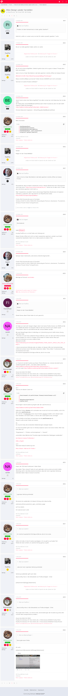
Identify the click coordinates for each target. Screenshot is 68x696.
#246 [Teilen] (64, 146)
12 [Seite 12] (9, 15)
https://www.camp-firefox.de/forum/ (36, 187)
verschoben (31, 277)
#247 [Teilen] (64, 168)
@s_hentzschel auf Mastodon (25, 292)
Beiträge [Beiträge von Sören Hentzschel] (3, 293)
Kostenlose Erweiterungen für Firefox (26, 290)
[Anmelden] (62, 1)
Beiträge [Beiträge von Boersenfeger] (3, 376)
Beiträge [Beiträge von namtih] (3, 337)
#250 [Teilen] (64, 273)
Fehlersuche (27, 377)
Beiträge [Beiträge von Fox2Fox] (3, 58)
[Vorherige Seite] (2, 16)
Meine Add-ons (28, 140)
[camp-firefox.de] (1, 1)
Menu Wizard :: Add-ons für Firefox (25, 448)
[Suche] (59, 1)
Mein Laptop (19, 140)
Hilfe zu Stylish (20, 441)
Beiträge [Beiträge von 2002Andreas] (3, 136)
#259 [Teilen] (64, 597)
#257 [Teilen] (64, 523)
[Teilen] (66, 16)
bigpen (29, 207)
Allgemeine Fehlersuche (30, 53)
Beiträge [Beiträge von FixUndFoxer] (3, 314)
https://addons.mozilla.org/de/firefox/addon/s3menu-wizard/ (41, 368)
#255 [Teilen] (64, 462)
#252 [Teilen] (64, 322)
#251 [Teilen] (64, 298)
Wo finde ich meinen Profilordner (25, 438)
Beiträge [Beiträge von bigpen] (3, 184)
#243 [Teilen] (64, 64)
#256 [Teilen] (64, 484)
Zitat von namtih (23, 489)
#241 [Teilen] (64, 20)
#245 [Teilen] (64, 116)
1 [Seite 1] (4, 15)
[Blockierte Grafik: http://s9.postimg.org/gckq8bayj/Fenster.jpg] (33, 76)
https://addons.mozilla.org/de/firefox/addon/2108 (29, 407)
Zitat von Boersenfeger (25, 635)
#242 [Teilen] (64, 43)
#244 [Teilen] (64, 96)
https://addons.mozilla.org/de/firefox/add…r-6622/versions (32, 107)
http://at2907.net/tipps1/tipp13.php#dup (26, 195)
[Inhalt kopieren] (64, 124)
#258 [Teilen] (64, 556)
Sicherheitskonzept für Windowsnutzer (41, 377)
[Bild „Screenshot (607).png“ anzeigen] (28, 663)
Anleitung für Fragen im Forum (47, 53)
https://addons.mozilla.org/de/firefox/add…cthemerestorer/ (32, 366)
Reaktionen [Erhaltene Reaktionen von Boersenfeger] (4, 375)
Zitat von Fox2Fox (23, 602)
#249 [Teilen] (64, 251)
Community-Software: (34, 693)
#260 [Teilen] (64, 630)
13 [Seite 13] (11, 15)
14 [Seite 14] (14, 15)
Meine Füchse (19, 377)
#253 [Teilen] (64, 359)
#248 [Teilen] (64, 214)
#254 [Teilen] (64, 383)
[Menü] (66, 1)
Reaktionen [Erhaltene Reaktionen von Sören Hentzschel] (4, 291)
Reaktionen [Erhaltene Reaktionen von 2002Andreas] (4, 134)
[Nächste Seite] (16, 16)
